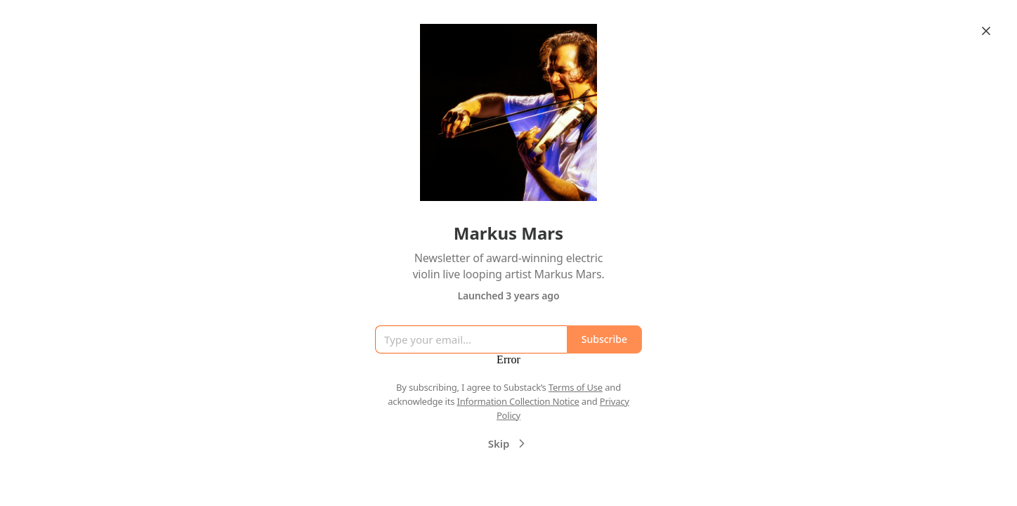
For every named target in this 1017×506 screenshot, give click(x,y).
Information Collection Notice (518, 401)
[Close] (986, 31)
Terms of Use (576, 387)
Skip (509, 443)
